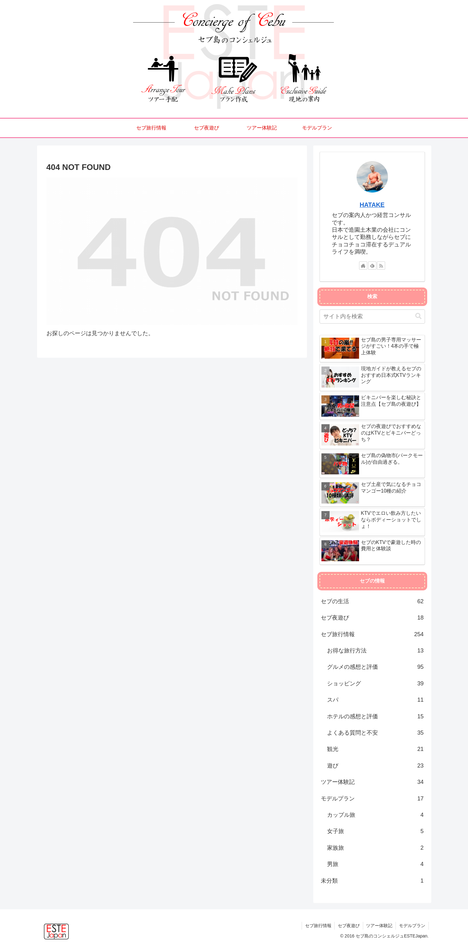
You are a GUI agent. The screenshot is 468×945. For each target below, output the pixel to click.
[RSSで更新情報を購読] (381, 265)
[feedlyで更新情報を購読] (372, 265)
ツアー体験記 (379, 925)
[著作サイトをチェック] (363, 265)
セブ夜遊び (348, 925)
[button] (418, 316)
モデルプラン (412, 925)
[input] (372, 316)
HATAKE (372, 204)
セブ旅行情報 (317, 925)
